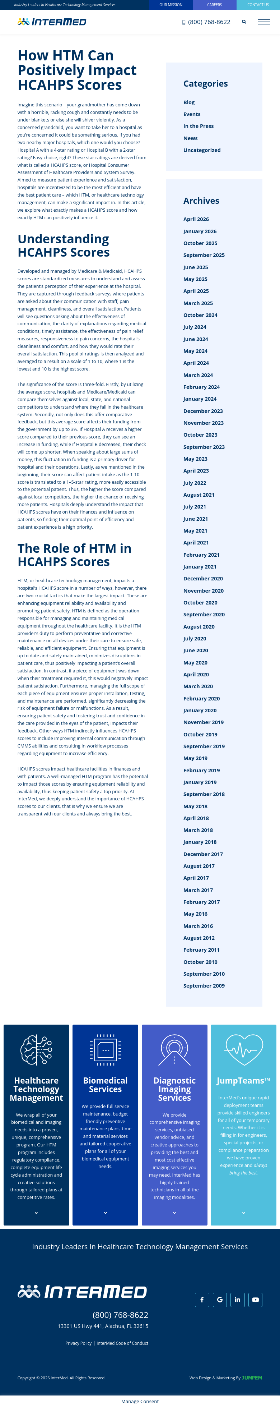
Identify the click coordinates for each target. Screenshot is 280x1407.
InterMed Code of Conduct (122, 1343)
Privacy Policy (78, 1343)
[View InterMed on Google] (220, 1300)
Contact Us (258, 4)
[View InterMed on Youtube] (255, 1300)
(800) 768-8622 (206, 22)
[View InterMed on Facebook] (202, 1300)
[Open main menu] (264, 22)
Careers (214, 4)
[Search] (244, 22)
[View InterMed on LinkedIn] (237, 1300)
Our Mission (170, 4)
